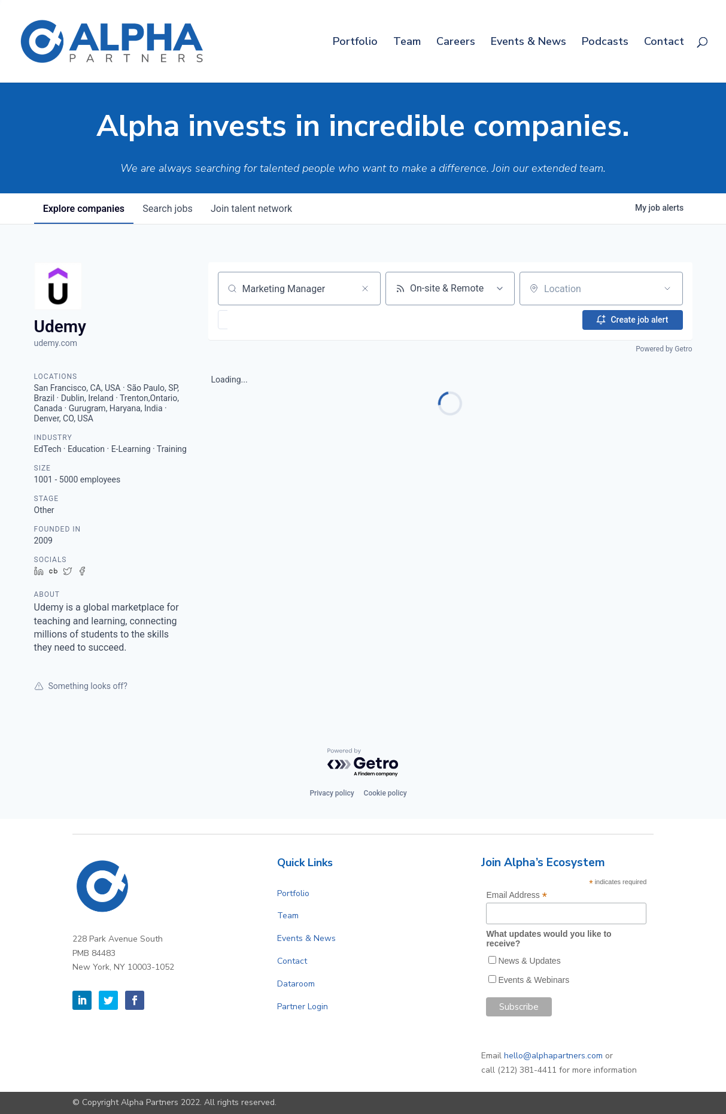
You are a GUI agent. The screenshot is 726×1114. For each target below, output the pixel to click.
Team (407, 42)
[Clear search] (365, 288)
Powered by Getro (664, 349)
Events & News (528, 42)
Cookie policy (385, 793)
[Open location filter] (667, 288)
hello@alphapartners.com (553, 1055)
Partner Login (302, 1006)
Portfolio (355, 42)
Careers (455, 42)
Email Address (516, 895)
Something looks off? (80, 686)
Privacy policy (331, 793)
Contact (664, 42)
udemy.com (56, 343)
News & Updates (529, 961)
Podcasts (605, 42)
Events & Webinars (533, 980)
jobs (169, 208)
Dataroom (296, 983)
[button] (257, 319)
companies (84, 208)
